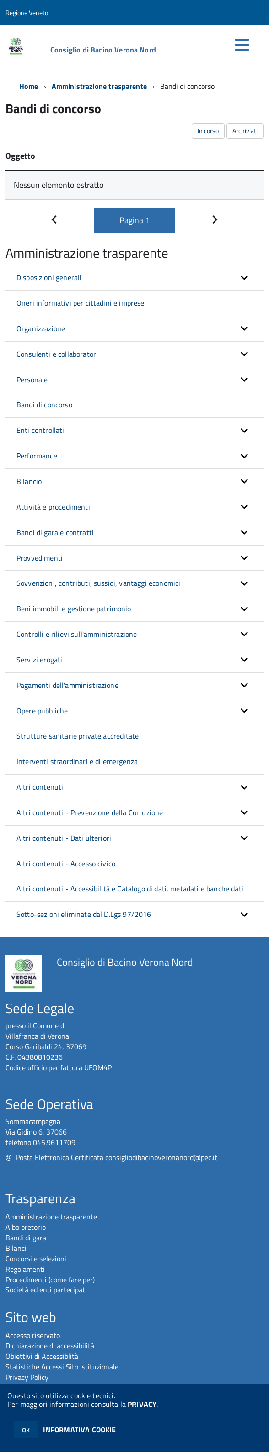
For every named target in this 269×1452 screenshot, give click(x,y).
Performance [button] (36, 455)
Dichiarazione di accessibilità (49, 1345)
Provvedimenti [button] (39, 557)
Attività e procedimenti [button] (53, 506)
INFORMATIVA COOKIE (79, 1429)
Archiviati (245, 130)
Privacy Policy (26, 1377)
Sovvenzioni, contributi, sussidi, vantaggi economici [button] (98, 583)
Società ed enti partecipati (46, 1289)
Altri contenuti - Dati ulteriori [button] (63, 838)
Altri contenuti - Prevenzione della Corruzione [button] (89, 812)
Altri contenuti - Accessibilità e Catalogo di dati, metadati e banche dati (129, 888)
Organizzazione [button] (40, 328)
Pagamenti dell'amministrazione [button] (67, 685)
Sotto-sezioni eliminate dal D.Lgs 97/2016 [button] (83, 914)
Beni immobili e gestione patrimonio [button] (73, 608)
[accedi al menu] (242, 44)
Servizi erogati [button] (39, 659)
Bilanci (16, 1248)
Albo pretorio (25, 1227)
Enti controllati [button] (40, 430)
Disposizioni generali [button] (48, 277)
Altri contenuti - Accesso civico (65, 863)
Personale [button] (32, 379)
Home (28, 86)
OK (26, 1430)
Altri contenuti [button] (39, 786)
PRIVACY (142, 1404)
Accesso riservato (32, 1335)
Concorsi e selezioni (35, 1258)
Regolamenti (25, 1269)
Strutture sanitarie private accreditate (77, 735)
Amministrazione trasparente (99, 86)
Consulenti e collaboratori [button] (57, 354)
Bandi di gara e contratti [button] (55, 532)
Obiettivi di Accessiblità (41, 1356)
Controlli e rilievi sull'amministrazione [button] (76, 634)
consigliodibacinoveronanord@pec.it (161, 1157)
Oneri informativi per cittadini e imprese (80, 302)
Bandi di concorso (44, 404)
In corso (208, 130)
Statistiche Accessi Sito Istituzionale (61, 1366)
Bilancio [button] (29, 481)
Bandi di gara (25, 1237)
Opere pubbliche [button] (42, 710)
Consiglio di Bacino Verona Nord (103, 49)
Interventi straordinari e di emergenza (77, 761)
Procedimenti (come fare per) (50, 1279)
